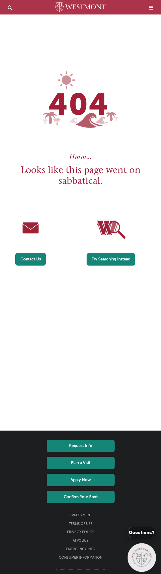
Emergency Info (80, 549)
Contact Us (30, 259)
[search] (10, 7)
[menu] (151, 7)
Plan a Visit (80, 463)
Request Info (80, 446)
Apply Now (80, 480)
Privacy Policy (80, 532)
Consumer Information (80, 558)
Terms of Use (81, 524)
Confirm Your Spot (81, 497)
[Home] (80, 8)
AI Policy (81, 540)
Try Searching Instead (111, 259)
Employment (80, 515)
